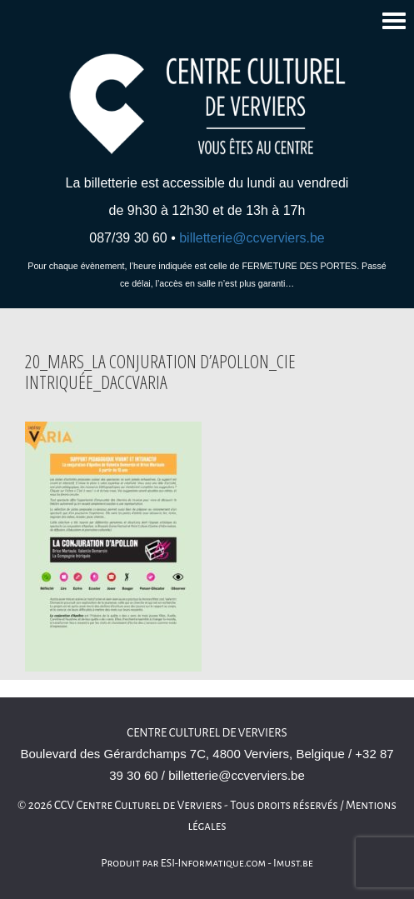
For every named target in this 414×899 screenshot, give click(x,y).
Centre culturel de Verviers (207, 733)
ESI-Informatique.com (213, 863)
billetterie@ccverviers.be (252, 238)
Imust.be (293, 863)
